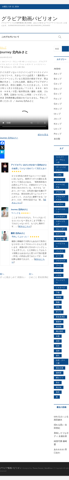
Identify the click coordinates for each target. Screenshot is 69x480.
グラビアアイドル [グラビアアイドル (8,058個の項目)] (60, 198)
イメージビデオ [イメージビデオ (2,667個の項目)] (60, 185)
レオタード (29, 64)
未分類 (57, 138)
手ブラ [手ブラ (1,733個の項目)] (58, 312)
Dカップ (58, 88)
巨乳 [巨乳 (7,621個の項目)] (58, 307)
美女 (23, 67)
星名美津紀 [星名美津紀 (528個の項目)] (60, 317)
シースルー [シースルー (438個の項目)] (60, 216)
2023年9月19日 (6, 57)
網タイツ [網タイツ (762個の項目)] (59, 377)
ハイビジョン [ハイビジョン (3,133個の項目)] (60, 244)
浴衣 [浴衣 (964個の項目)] (58, 346)
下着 (1, 67)
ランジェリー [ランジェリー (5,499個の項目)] (60, 281)
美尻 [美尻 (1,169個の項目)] (58, 392)
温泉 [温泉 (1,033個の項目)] (58, 351)
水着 (19, 67)
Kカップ (57, 123)
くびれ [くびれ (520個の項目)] (58, 175)
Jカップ (57, 118)
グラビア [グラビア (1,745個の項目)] (59, 192)
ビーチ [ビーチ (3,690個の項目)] (58, 256)
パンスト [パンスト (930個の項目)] (59, 251)
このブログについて (10, 37)
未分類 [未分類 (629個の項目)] (58, 326)
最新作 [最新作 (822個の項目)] (58, 321)
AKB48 (57, 68)
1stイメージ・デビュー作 (11, 61)
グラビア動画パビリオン (29, 18)
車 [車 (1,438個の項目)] (57, 397)
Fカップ (57, 98)
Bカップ (57, 78)
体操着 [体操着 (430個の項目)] (58, 297)
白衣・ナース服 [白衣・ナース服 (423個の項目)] (60, 361)
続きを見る (43, 134)
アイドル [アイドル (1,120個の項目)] (59, 179)
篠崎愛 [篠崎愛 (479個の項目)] (58, 373)
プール (21, 64)
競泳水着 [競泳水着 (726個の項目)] (59, 368)
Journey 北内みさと (9, 137)
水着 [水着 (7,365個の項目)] (58, 336)
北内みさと (8, 67)
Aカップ (57, 73)
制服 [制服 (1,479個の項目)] (58, 302)
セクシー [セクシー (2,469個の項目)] (59, 234)
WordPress (48, 468)
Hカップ (58, 108)
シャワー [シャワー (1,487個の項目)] (59, 204)
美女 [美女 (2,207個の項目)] (58, 382)
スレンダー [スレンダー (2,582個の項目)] (60, 229)
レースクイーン (40, 64)
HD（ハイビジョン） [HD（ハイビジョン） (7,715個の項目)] (61, 168)
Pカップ (57, 133)
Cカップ (57, 83)
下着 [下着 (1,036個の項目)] (58, 292)
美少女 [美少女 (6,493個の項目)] (58, 387)
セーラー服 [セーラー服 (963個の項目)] (60, 238)
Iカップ (57, 113)
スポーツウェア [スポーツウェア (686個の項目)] (60, 222)
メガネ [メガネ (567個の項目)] (58, 275)
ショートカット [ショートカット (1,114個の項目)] (60, 210)
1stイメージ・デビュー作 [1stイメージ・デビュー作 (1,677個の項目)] (60, 160)
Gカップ (3, 47)
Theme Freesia (38, 468)
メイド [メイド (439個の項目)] (58, 270)
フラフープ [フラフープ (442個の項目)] (60, 261)
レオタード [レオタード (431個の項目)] (60, 287)
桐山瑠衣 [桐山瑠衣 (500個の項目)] (59, 331)
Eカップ (57, 93)
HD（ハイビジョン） (30, 61)
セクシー (9, 64)
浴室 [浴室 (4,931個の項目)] (58, 341)
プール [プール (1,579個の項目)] (58, 265)
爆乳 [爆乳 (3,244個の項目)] (58, 355)
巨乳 (15, 67)
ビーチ (15, 64)
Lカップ (57, 128)
